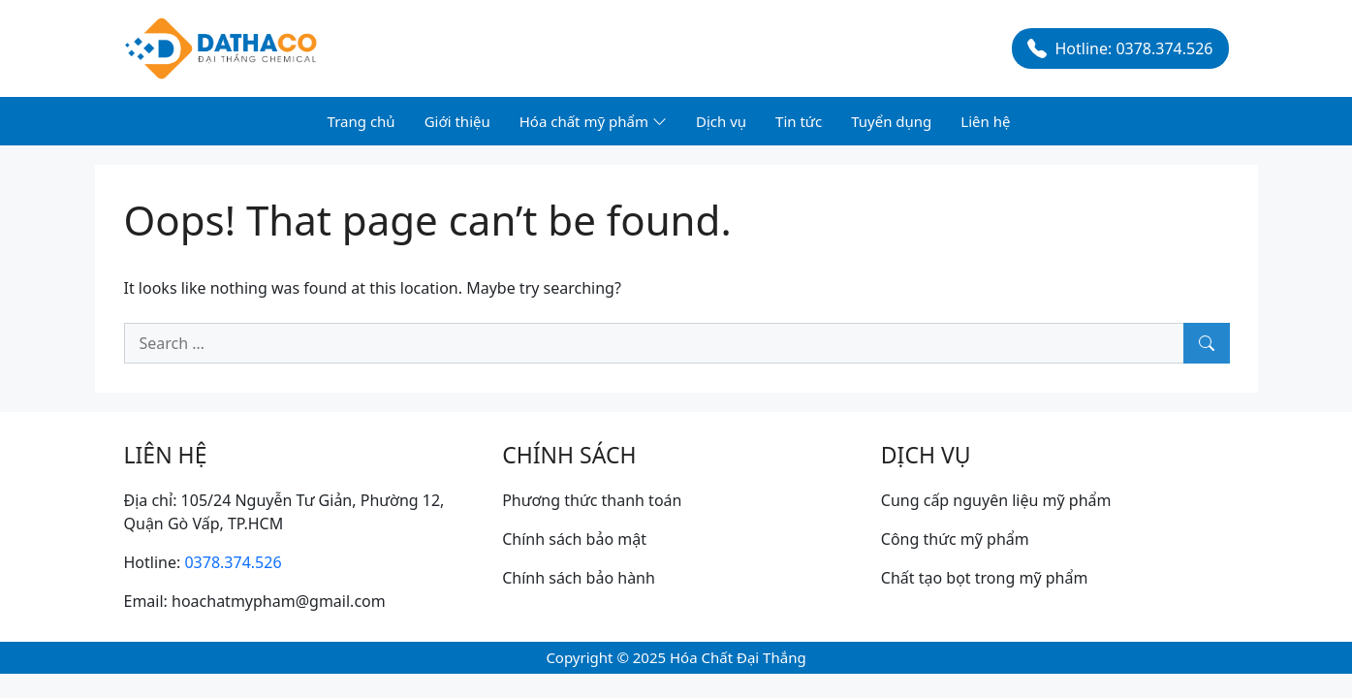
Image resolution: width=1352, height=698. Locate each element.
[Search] (1206, 343)
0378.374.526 (232, 562)
